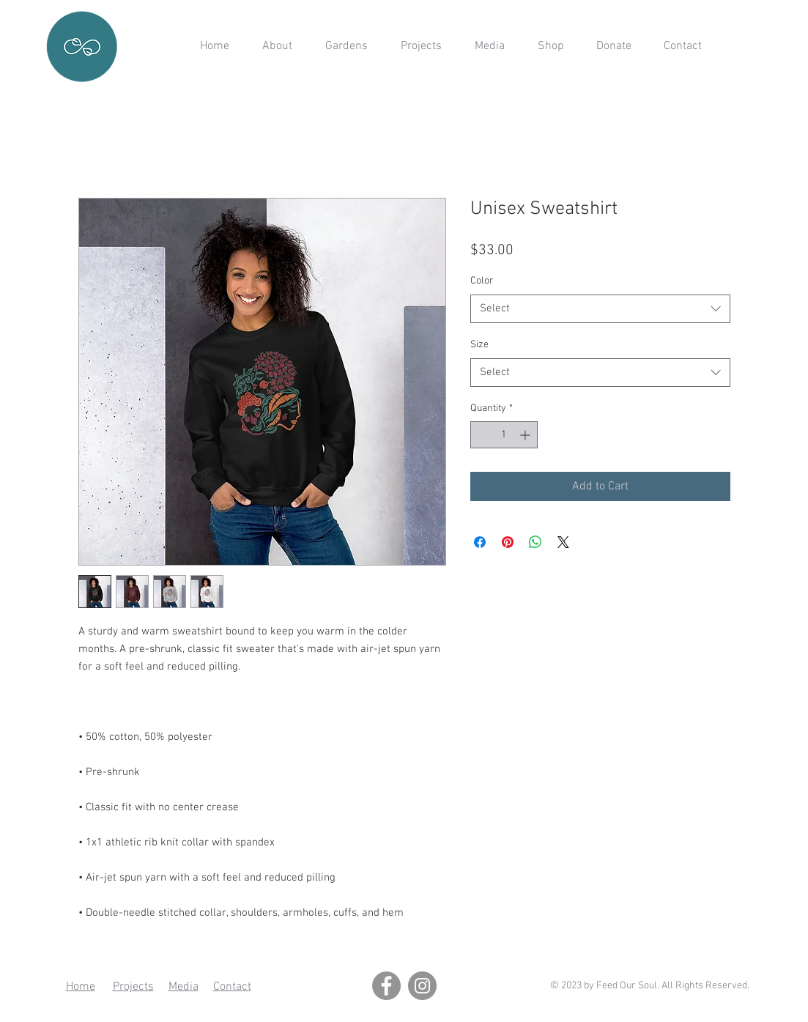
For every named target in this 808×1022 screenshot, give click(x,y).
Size (479, 344)
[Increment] (526, 435)
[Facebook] (386, 985)
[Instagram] (422, 985)
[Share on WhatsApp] (535, 542)
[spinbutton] (504, 435)
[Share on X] (563, 542)
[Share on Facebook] (480, 542)
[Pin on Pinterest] (507, 542)
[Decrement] (481, 435)
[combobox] (600, 309)
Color (482, 281)
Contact (232, 987)
